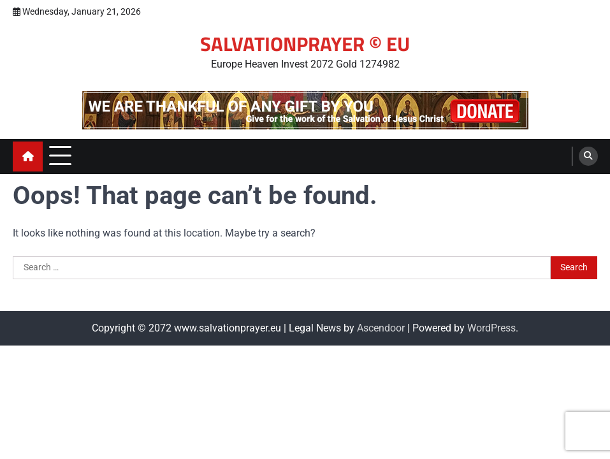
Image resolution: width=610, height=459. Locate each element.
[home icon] (28, 156)
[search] (588, 156)
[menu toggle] (60, 156)
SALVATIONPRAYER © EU (305, 44)
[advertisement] (305, 110)
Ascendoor (381, 328)
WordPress (491, 328)
